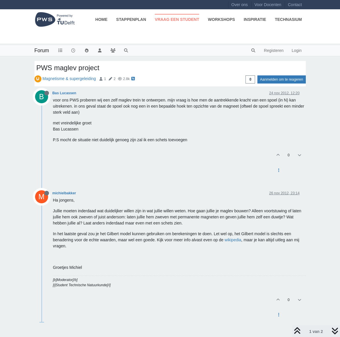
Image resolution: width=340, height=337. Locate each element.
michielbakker (64, 193)
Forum (41, 50)
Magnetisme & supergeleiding (69, 78)
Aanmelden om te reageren (281, 79)
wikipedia (233, 240)
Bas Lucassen (64, 93)
